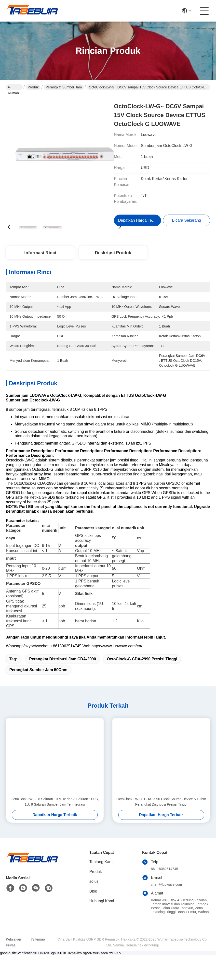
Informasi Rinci (40, 252)
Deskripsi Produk (113, 252)
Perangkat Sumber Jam (64, 87)
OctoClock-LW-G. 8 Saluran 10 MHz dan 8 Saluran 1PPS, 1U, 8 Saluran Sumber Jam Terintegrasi (55, 801)
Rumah (13, 87)
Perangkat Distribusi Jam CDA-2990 (62, 659)
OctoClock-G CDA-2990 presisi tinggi (142, 659)
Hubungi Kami (101, 901)
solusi (94, 881)
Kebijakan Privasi (13, 942)
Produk (33, 87)
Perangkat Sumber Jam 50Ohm (38, 670)
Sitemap (38, 939)
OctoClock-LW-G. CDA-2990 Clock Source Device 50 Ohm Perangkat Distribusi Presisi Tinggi (161, 801)
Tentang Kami (101, 862)
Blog (93, 891)
